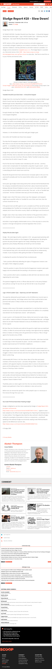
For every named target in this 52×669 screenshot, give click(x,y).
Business (31, 7)
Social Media (22, 656)
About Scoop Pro (39, 658)
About (3, 658)
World (41, 7)
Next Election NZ (23, 661)
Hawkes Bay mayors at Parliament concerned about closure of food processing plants (17, 580)
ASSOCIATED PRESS (34, 87)
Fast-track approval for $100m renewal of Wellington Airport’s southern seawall (16, 569)
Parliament (14, 7)
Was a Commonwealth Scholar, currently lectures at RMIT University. (26, 605)
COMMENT (6, 481)
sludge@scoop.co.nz (24, 50)
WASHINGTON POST (20, 87)
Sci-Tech (37, 7)
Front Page (3, 7)
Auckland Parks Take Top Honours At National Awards (11, 548)
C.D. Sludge (15, 24)
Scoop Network (22, 658)
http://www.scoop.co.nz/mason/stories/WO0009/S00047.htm (20, 424)
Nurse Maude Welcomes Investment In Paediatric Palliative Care (13, 555)
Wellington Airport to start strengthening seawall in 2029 (12, 571)
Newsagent (5, 661)
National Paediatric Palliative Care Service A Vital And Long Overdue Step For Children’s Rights (19, 557)
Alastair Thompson (13, 443)
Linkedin (8, 466)
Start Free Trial (47, 1)
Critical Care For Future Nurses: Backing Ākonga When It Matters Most (15, 553)
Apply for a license (39, 660)
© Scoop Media (6, 666)
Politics (20, 7)
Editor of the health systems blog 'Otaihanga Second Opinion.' (26, 614)
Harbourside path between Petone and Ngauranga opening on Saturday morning (16, 576)
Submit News (5, 660)
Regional (26, 7)
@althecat (13, 468)
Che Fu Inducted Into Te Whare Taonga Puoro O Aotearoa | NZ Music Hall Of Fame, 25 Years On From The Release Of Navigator (25, 551)
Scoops (8, 7)
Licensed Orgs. (38, 656)
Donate (4, 663)
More (49, 561)
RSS (2, 561)
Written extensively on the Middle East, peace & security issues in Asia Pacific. (26, 617)
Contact (4, 656)
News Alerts (9, 561)
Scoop (4, 11)
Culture (46, 7)
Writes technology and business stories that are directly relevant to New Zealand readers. (26, 602)
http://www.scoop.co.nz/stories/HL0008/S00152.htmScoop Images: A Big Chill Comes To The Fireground (22, 84)
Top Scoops (10, 11)
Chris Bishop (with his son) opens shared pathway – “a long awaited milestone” (16, 575)
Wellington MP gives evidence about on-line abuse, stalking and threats (15, 573)
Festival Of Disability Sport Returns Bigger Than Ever (11, 550)
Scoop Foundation (23, 660)
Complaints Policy (23, 663)
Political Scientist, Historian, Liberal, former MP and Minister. (26, 611)
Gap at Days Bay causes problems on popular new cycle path (13, 578)
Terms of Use (38, 661)
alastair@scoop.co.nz (15, 471)
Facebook (8, 470)
